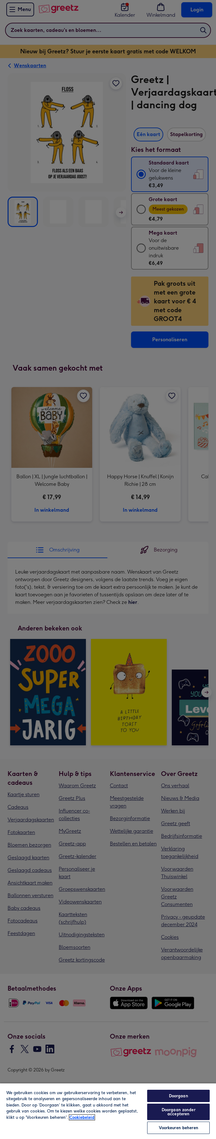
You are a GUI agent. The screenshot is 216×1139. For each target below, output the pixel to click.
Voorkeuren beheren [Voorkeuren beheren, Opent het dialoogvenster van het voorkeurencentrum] (178, 1127)
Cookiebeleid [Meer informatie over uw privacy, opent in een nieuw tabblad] (81, 1117)
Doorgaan (178, 1096)
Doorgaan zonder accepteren (178, 1111)
